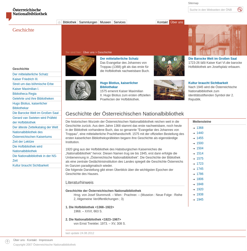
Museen (105, 22)
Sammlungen (88, 22)
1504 (200, 148)
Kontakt (162, 22)
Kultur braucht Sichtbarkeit (31, 165)
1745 (200, 169)
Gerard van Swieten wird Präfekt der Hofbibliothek (35, 120)
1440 (200, 133)
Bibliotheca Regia (24, 94)
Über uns (176, 22)
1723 (200, 163)
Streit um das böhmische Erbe (33, 84)
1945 (200, 199)
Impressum (46, 240)
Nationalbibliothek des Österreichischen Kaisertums (32, 134)
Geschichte (23, 30)
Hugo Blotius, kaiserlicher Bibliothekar (30, 106)
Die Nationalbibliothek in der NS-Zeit (35, 158)
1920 (200, 189)
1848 (200, 184)
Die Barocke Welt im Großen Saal (36, 113)
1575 (200, 158)
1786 (200, 174)
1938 (200, 194)
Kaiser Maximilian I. (26, 89)
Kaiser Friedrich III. (25, 79)
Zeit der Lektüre (23, 141)
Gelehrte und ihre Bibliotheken (33, 98)
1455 (200, 138)
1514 (200, 153)
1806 (200, 179)
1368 (200, 128)
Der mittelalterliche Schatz (30, 74)
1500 (200, 143)
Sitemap (193, 3)
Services (119, 22)
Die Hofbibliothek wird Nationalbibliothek (27, 149)
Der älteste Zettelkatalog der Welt (35, 127)
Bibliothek (69, 22)
